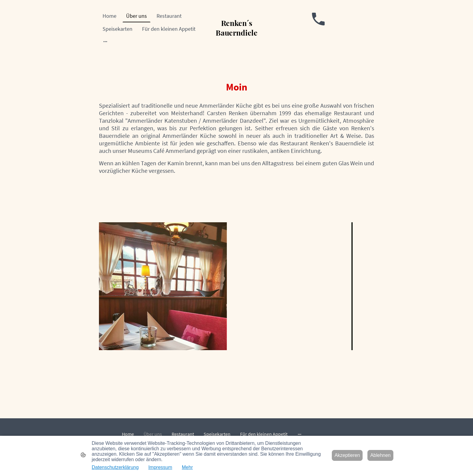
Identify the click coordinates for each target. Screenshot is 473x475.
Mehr (187, 467)
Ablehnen (380, 455)
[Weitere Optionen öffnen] (105, 41)
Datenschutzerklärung (115, 467)
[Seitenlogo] (237, 40)
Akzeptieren (347, 455)
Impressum (160, 467)
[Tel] (318, 19)
